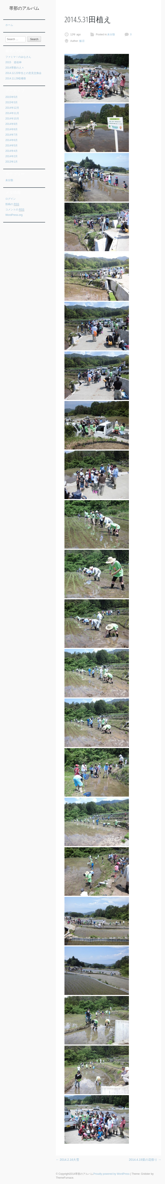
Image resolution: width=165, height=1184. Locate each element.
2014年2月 (11, 156)
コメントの (14, 209)
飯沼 (81, 40)
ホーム (9, 25)
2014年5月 (11, 145)
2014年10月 (12, 118)
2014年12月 (12, 107)
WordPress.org (14, 214)
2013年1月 (11, 161)
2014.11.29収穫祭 (15, 78)
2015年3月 (11, 102)
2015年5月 (11, 97)
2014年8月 (11, 129)
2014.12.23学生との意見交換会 (23, 73)
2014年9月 (11, 123)
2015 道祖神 (13, 62)
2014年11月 (12, 113)
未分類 (9, 180)
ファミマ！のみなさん (18, 56)
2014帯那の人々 (14, 67)
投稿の (12, 204)
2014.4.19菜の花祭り (145, 1159)
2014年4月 (11, 150)
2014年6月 (11, 140)
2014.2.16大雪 (67, 1159)
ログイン (10, 198)
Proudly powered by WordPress (111, 1173)
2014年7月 (11, 134)
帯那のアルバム (24, 8)
